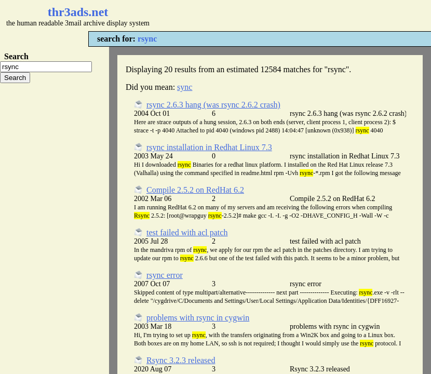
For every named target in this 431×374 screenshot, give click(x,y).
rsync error (164, 275)
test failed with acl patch (186, 232)
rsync (147, 38)
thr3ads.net (78, 12)
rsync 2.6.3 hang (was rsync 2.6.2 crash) (213, 104)
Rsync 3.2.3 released (180, 360)
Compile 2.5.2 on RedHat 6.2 (195, 189)
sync (184, 87)
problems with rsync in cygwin (197, 317)
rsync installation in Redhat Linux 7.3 (209, 147)
